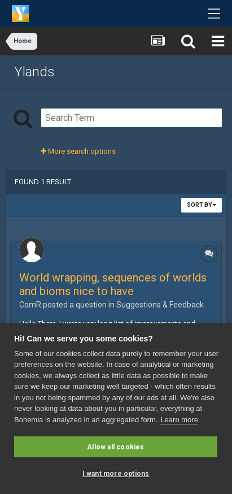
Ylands (34, 72)
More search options (78, 151)
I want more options (116, 474)
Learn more (179, 419)
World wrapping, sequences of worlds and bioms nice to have (113, 284)
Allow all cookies (115, 447)
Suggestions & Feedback (160, 304)
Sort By (201, 205)
